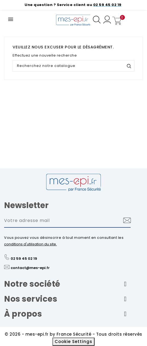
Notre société (32, 284)
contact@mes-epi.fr (30, 267)
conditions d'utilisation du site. (30, 244)
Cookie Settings (73, 341)
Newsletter (26, 205)
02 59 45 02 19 (24, 258)
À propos (23, 313)
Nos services (30, 299)
